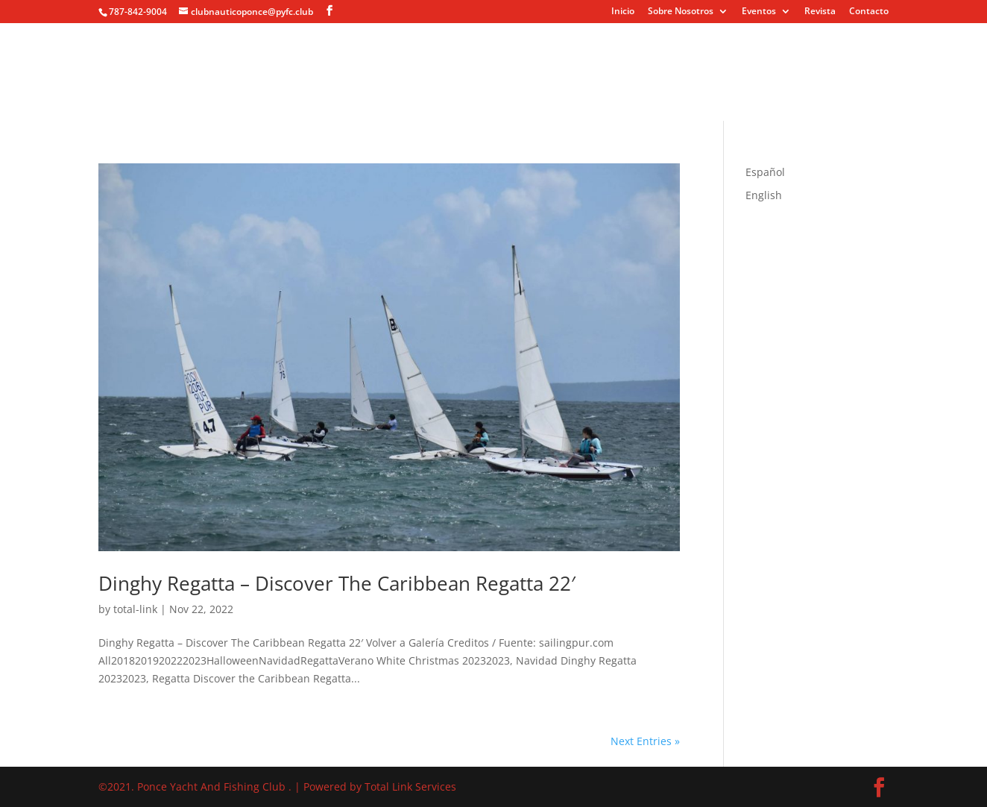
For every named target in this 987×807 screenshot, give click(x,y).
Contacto (869, 12)
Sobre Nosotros (680, 12)
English (763, 195)
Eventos (759, 12)
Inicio (622, 12)
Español (765, 172)
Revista (820, 12)
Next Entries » (645, 741)
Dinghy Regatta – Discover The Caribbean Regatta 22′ (337, 583)
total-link (135, 609)
